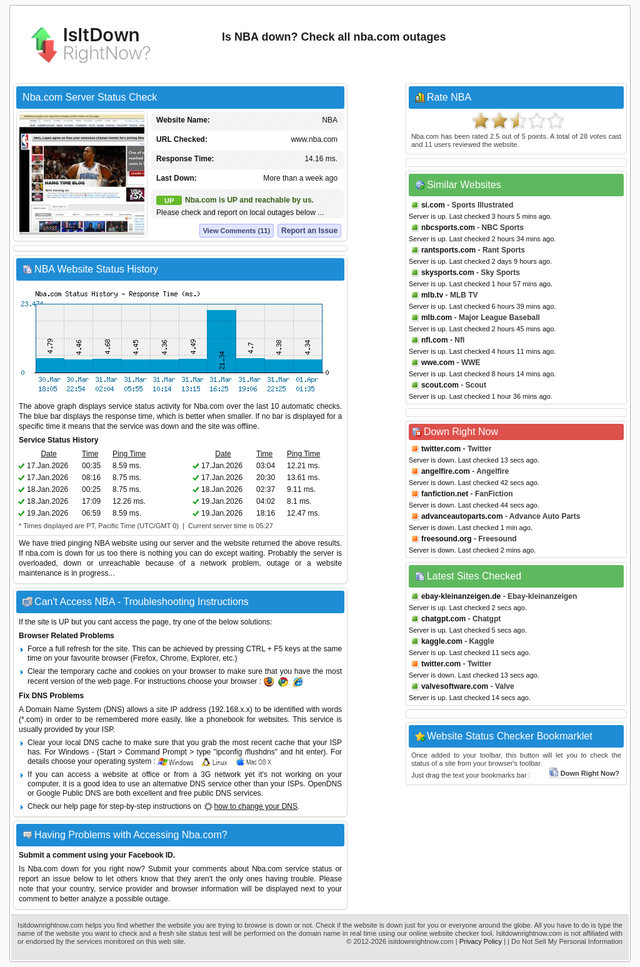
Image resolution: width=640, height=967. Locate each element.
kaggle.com (441, 641)
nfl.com (434, 340)
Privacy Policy (480, 941)
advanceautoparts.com (462, 516)
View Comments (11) (236, 230)
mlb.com (436, 317)
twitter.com (441, 448)
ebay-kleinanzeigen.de (461, 596)
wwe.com (437, 362)
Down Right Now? (584, 773)
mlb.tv (432, 295)
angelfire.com (445, 471)
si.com (433, 205)
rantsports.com (448, 250)
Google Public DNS (68, 793)
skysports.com (447, 272)
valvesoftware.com (454, 686)
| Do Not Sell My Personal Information (565, 941)
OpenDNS (325, 783)
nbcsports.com (448, 227)
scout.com (440, 385)
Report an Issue (309, 230)
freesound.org (446, 538)
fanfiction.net (444, 493)
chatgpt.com (443, 618)
